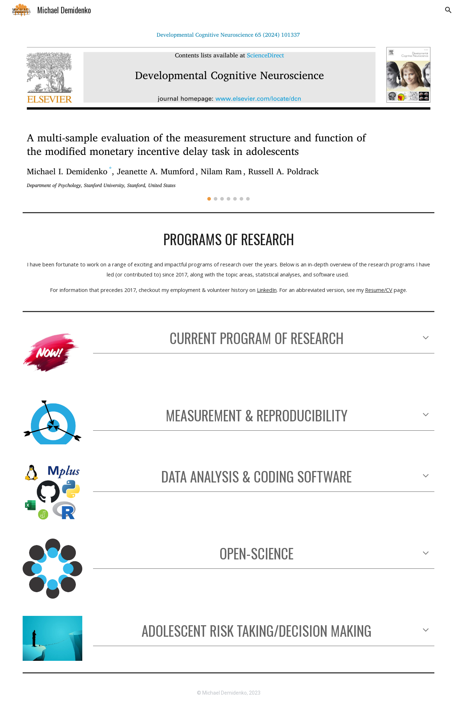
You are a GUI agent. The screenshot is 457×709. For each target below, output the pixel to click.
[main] (229, 239)
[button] (448, 10)
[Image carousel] (229, 115)
